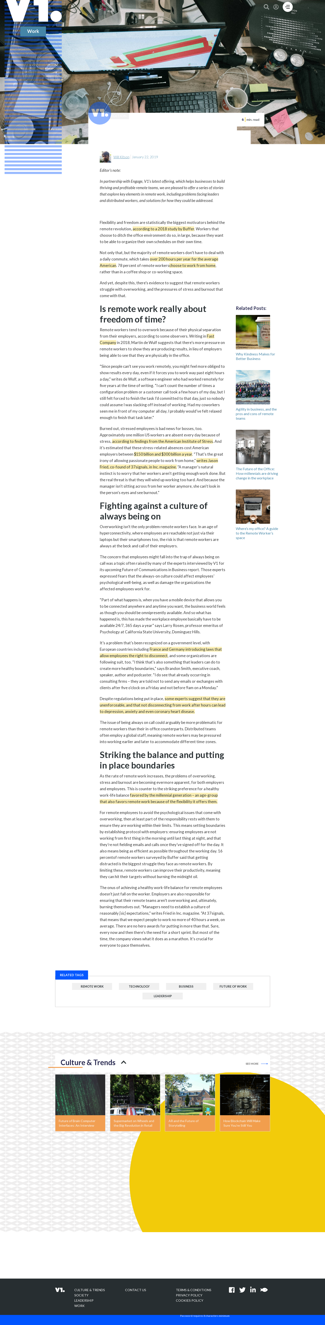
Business (186, 988)
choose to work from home (192, 266)
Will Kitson (121, 158)
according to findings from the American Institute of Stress (162, 442)
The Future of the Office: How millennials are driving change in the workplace (257, 474)
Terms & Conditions (193, 1290)
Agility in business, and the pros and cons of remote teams (256, 415)
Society (81, 1295)
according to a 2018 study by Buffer (163, 230)
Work (79, 1306)
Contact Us (135, 1290)
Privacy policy (189, 1295)
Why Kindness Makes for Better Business (255, 357)
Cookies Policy (189, 1300)
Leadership (162, 997)
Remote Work (92, 988)
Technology (139, 988)
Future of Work (233, 988)
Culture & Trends (89, 1290)
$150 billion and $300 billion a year (163, 455)
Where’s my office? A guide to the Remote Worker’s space (257, 534)
